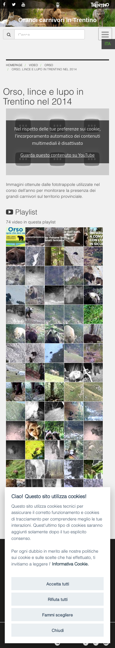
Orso (49, 65)
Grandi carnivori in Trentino (57, 20)
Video (33, 65)
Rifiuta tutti (58, 599)
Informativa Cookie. (70, 563)
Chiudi (58, 630)
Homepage (14, 65)
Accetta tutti (57, 583)
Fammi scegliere (57, 614)
